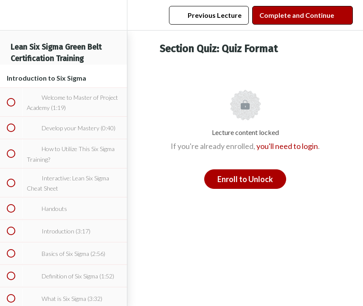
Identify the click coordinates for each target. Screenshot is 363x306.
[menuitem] (116, 15)
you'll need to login (287, 146)
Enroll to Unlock (245, 179)
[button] (10, 15)
